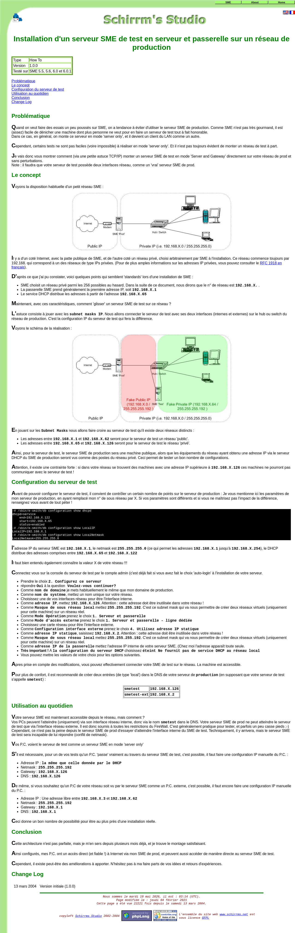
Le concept (21, 85)
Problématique (23, 81)
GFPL (205, 924)
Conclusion (21, 98)
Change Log (22, 102)
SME (228, 2)
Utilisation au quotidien (30, 93)
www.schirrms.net (234, 920)
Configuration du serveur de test (38, 89)
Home (281, 2)
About (255, 2)
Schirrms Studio (88, 922)
